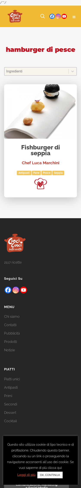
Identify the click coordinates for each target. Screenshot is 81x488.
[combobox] (37, 71)
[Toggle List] (72, 71)
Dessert (10, 418)
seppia (58, 172)
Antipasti (24, 172)
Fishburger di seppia (40, 150)
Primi (8, 401)
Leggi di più (26, 475)
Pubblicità (12, 339)
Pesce (46, 172)
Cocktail (10, 427)
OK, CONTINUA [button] (50, 475)
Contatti (10, 330)
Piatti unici (12, 385)
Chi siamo (12, 322)
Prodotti (10, 347)
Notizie (9, 356)
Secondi (10, 410)
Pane (36, 172)
